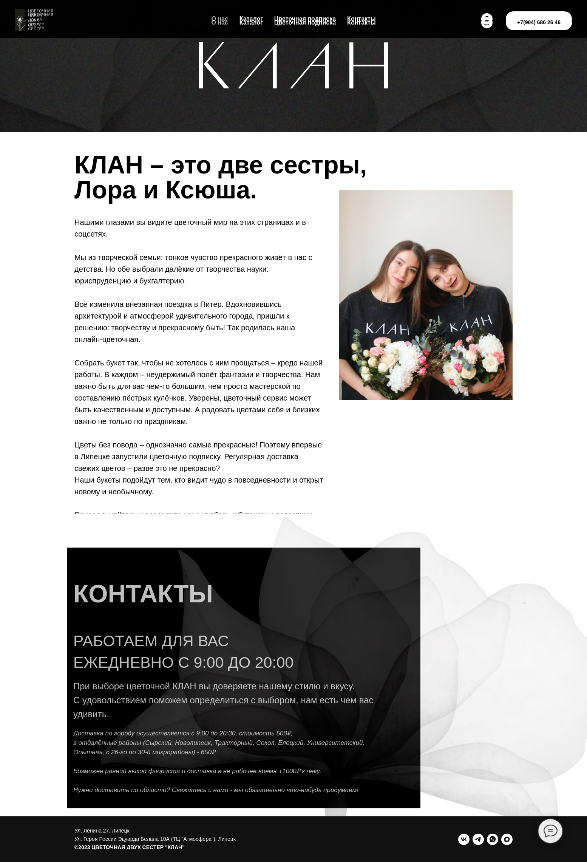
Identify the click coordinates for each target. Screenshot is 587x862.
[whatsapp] (492, 839)
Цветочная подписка (305, 22)
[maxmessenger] (507, 839)
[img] (426, 295)
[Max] (487, 22)
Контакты (361, 22)
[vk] (464, 839)
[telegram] (478, 839)
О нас (219, 22)
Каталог (251, 22)
